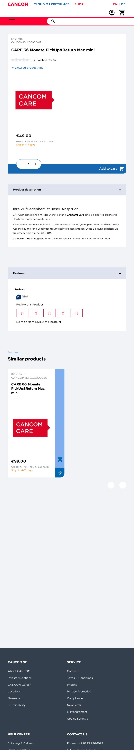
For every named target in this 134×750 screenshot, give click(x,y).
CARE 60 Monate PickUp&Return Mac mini (28, 388)
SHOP (78, 4)
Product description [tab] (67, 189)
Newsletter (74, 705)
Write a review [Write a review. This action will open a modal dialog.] (46, 60)
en (115, 4)
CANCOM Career (19, 684)
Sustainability (16, 705)
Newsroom (15, 698)
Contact (72, 671)
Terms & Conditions (80, 678)
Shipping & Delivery (21, 743)
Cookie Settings (77, 718)
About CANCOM (19, 671)
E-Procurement (77, 711)
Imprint (72, 684)
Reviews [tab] (67, 273)
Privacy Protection (79, 691)
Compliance (75, 698)
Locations (14, 691)
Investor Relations (20, 678)
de (123, 4)
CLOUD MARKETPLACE (52, 4)
